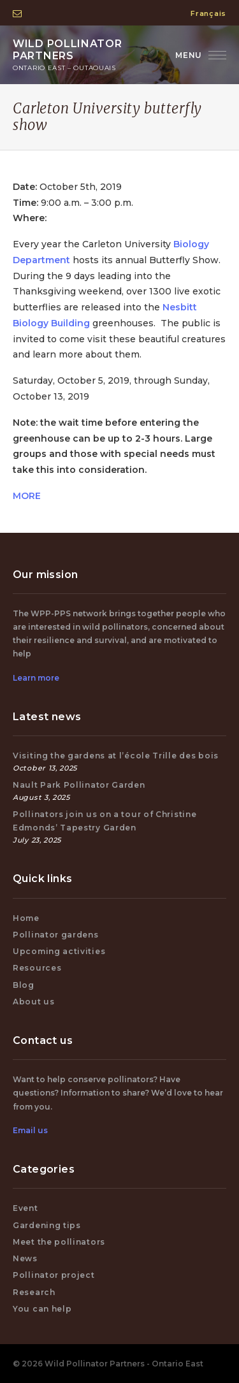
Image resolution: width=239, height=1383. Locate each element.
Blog (23, 985)
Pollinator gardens (56, 934)
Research (34, 1292)
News (25, 1258)
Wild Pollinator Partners (70, 55)
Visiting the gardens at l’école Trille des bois (116, 755)
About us (34, 1001)
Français (208, 13)
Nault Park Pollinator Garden (79, 785)
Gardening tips (47, 1225)
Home (26, 918)
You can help (42, 1309)
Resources (37, 968)
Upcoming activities (59, 951)
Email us (30, 1130)
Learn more (36, 678)
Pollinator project (54, 1275)
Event (25, 1208)
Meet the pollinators (59, 1242)
